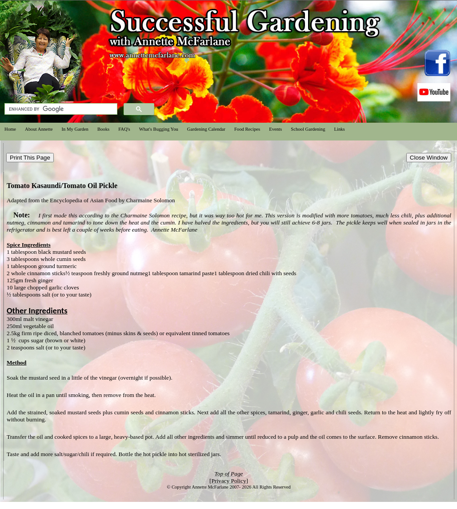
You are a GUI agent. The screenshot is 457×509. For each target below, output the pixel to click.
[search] (60, 109)
